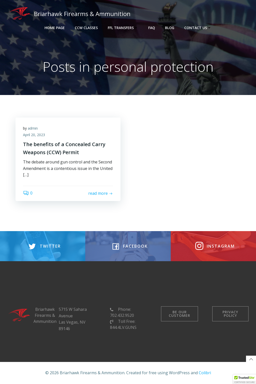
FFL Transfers (123, 27)
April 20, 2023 (34, 134)
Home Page (54, 27)
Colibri (205, 372)
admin (33, 128)
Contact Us (198, 27)
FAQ (151, 27)
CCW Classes (86, 27)
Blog (169, 27)
